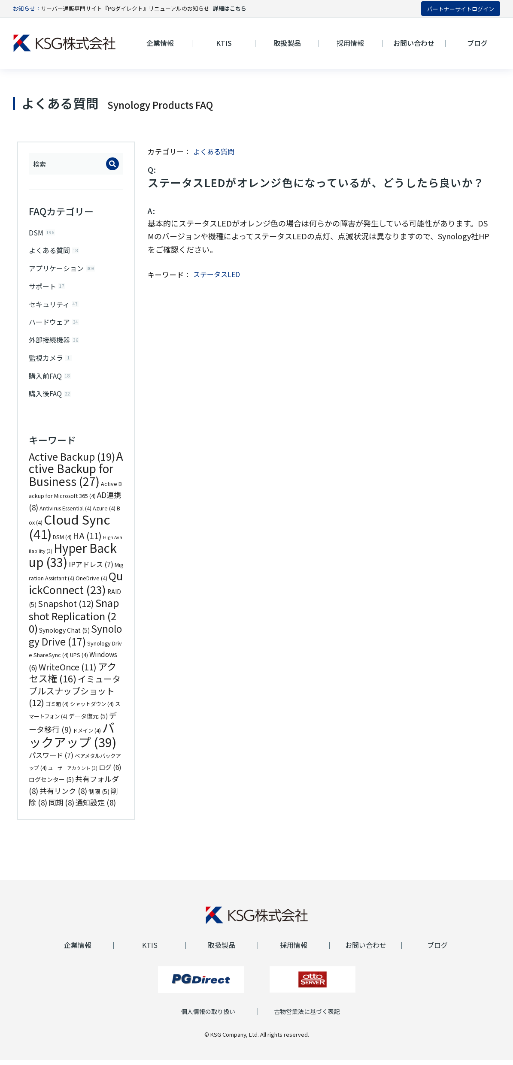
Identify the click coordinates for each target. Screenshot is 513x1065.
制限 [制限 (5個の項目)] (98, 796)
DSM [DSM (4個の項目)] (62, 542)
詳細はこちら (229, 8)
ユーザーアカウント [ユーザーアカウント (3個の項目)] (72, 772)
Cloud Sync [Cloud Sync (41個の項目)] (69, 531)
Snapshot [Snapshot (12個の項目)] (66, 608)
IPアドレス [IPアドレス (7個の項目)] (91, 569)
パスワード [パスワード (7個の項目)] (51, 760)
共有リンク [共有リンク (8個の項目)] (63, 795)
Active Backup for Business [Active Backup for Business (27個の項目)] (76, 473)
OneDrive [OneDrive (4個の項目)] (91, 583)
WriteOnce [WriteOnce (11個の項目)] (68, 671)
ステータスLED (216, 274)
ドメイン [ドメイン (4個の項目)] (87, 735)
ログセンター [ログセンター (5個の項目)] (51, 784)
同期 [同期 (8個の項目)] (61, 807)
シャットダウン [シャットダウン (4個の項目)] (92, 709)
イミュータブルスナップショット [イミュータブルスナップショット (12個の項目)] (75, 696)
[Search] (112, 163)
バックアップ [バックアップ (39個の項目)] (72, 739)
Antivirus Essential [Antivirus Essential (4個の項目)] (65, 513)
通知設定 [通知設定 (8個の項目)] (96, 807)
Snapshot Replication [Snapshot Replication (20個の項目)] (74, 620)
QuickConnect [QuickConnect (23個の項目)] (76, 587)
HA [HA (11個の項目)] (87, 540)
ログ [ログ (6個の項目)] (110, 771)
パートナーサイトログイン (460, 9)
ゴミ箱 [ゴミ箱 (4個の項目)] (57, 709)
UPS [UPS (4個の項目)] (79, 660)
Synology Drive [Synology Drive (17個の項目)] (75, 640)
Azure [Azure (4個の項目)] (104, 513)
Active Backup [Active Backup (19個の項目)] (72, 461)
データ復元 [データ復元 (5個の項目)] (88, 720)
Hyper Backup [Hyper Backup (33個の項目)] (73, 560)
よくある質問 (213, 151)
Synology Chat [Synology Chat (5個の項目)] (64, 635)
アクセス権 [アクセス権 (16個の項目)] (72, 677)
